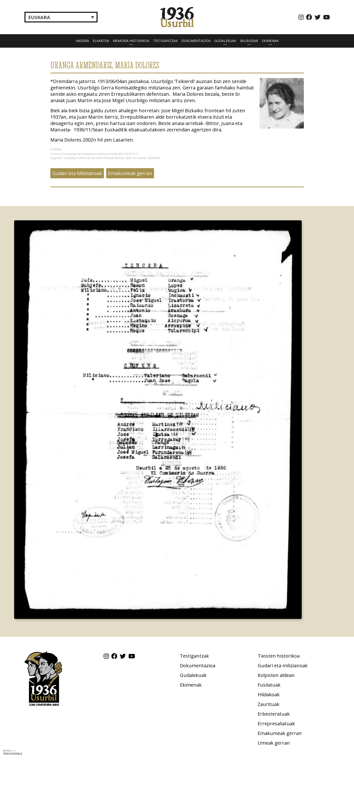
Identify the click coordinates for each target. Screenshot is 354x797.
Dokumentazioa (196, 40)
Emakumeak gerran (130, 173)
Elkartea (101, 40)
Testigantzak (165, 40)
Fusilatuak (269, 685)
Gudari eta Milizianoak (77, 173)
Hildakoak (269, 694)
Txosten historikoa (279, 656)
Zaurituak (268, 704)
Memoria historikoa (131, 40)
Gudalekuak (225, 40)
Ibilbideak (249, 40)
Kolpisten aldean (276, 675)
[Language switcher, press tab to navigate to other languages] (61, 17)
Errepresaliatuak (276, 723)
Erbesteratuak (274, 714)
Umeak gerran (274, 743)
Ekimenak (270, 40)
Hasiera (82, 40)
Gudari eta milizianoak (283, 665)
